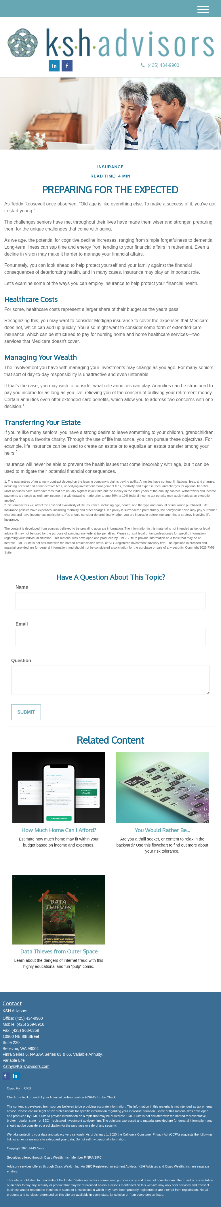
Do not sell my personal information (100, 1139)
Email (22, 624)
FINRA (88, 1157)
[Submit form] (26, 712)
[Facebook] (67, 65)
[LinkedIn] (54, 65)
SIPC (98, 1157)
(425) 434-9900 (160, 65)
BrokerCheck (107, 1097)
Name (22, 587)
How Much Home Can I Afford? (58, 830)
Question (21, 660)
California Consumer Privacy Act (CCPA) (151, 1134)
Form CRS (23, 1088)
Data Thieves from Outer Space (59, 951)
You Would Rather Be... (162, 830)
